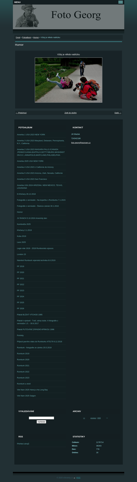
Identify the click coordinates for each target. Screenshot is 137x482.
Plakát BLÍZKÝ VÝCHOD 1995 (29, 315)
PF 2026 (20, 308)
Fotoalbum (26, 37)
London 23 (21, 254)
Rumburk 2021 (23, 365)
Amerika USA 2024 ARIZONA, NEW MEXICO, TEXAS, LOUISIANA (40, 186)
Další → (118, 113)
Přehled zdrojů (23, 444)
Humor (36, 37)
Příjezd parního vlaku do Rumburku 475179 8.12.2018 (39, 341)
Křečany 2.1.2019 (24, 230)
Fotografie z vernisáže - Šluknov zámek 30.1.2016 (38, 206)
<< (84, 418)
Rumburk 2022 (23, 372)
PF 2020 (20, 272)
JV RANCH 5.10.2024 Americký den (32, 218)
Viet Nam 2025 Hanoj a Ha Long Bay (32, 390)
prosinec (93, 418)
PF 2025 (20, 302)
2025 (99, 418)
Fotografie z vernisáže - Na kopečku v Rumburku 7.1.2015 (41, 200)
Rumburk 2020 (23, 359)
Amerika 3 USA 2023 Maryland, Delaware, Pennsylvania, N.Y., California (40, 141)
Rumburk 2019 (23, 353)
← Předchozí (21, 113)
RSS (78, 478)
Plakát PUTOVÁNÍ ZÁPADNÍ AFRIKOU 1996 (35, 329)
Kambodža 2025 (24, 224)
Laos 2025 (21, 242)
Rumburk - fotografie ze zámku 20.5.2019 (34, 347)
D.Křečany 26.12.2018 (26, 194)
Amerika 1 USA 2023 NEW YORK (31, 134)
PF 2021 (20, 278)
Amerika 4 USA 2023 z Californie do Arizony (35, 167)
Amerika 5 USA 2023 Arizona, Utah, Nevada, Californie (40, 173)
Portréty (20, 335)
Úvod (18, 37)
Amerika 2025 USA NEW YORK (30, 161)
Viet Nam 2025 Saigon (26, 396)
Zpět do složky (70, 113)
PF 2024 (20, 296)
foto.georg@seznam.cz (81, 143)
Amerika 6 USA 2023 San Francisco (32, 179)
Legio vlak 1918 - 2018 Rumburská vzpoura (35, 248)
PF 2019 (20, 266)
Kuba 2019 (21, 236)
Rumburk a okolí (24, 384)
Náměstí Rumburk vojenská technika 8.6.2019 (36, 260)
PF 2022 (20, 284)
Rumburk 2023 (23, 378)
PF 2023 (20, 290)
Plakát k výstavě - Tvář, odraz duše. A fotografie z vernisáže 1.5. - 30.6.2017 (37, 322)
